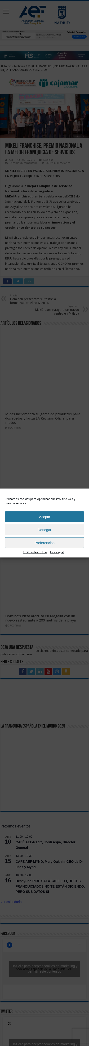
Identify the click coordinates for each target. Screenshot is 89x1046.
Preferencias (44, 543)
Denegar (44, 529)
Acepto (44, 516)
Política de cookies (35, 552)
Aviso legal (57, 552)
